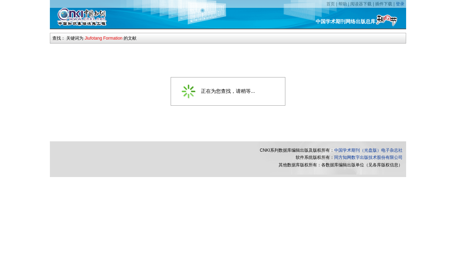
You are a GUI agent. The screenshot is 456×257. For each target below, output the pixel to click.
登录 (400, 3)
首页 (330, 3)
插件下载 (383, 3)
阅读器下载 (361, 3)
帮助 (342, 3)
